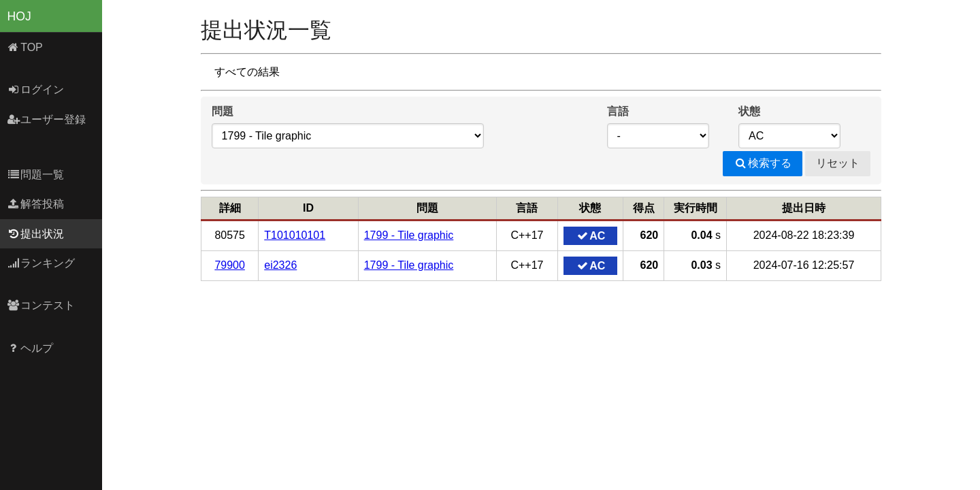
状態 (749, 111)
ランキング (41, 263)
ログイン (36, 89)
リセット (838, 163)
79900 (229, 265)
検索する (762, 163)
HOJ (19, 16)
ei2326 (280, 265)
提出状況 (36, 234)
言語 (618, 111)
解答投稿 (36, 204)
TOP (25, 47)
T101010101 (294, 235)
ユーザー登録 (46, 119)
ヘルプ (30, 348)
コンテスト (41, 305)
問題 (222, 111)
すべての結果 (247, 72)
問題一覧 (36, 174)
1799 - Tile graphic (409, 235)
